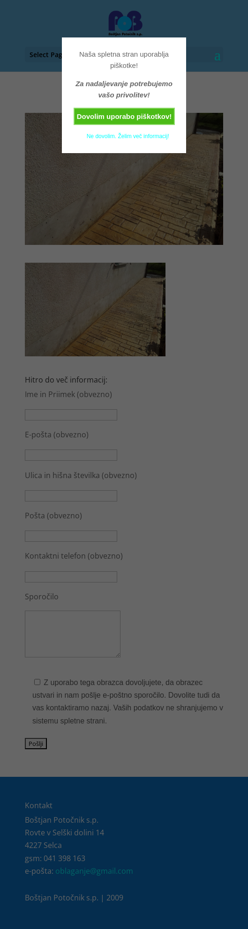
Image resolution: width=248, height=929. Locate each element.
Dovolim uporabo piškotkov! (124, 116)
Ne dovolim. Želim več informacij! (128, 136)
